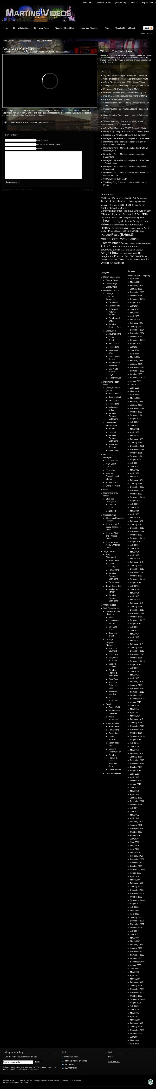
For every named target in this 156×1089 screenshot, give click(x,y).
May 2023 (134, 391)
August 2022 (135, 419)
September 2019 (137, 538)
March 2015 (135, 716)
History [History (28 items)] (105, 228)
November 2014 (137, 729)
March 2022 (135, 436)
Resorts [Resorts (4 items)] (147, 243)
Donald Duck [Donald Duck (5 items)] (116, 217)
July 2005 (134, 1006)
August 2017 (135, 623)
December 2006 (137, 951)
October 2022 (136, 412)
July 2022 (134, 422)
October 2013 (136, 767)
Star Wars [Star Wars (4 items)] (123, 253)
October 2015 (136, 695)
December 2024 (137, 330)
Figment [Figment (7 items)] (140, 217)
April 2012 (134, 794)
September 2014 (137, 736)
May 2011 (134, 815)
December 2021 (137, 446)
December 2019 (137, 528)
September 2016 (137, 661)
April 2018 (134, 596)
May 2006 (134, 972)
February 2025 (136, 323)
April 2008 (134, 914)
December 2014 (137, 726)
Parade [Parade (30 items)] (106, 234)
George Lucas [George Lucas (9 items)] (140, 221)
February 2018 (136, 603)
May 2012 (134, 791)
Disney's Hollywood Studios (110, 642)
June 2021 (134, 466)
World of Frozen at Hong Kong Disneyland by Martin (125, 79)
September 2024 (137, 340)
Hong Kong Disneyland (89, 28)
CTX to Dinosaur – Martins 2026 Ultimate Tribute (124, 82)
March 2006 (135, 979)
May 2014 (134, 750)
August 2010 (135, 835)
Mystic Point (111, 470)
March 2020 (135, 518)
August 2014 (135, 740)
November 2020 (137, 490)
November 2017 (137, 613)
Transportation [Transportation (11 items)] (141, 259)
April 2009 (134, 876)
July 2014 (134, 743)
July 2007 (134, 931)
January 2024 (136, 364)
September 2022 (137, 415)
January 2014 (136, 757)
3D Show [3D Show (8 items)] (105, 198)
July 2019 (134, 545)
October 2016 (136, 658)
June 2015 (134, 705)
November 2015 (137, 692)
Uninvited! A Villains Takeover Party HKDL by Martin (125, 92)
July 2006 (134, 968)
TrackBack (86, 194)
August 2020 (135, 501)
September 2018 (137, 579)
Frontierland (114, 347)
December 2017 (137, 610)
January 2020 (136, 524)
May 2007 (134, 938)
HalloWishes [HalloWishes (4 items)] (119, 225)
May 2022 (134, 429)
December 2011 (137, 801)
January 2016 (136, 685)
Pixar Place (113, 679)
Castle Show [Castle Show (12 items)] (108, 208)
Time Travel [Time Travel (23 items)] (125, 259)
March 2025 (135, 319)
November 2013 (137, 764)
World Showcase (62, 52)
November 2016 (137, 654)
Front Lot (112, 432)
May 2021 (134, 470)
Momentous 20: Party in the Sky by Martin (121, 89)
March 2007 (135, 941)
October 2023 (136, 374)
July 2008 (134, 907)
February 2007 (136, 945)
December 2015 (137, 688)
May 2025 (134, 313)
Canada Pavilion (15, 123)
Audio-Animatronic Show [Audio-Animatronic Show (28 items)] (117, 201)
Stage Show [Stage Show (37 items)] (109, 253)
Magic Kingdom (112, 723)
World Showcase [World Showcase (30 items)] (112, 262)
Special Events (146, 33)
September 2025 (137, 299)
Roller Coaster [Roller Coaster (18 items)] (109, 246)
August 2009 (135, 873)
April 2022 (134, 432)
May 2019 (134, 552)
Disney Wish (111, 287)
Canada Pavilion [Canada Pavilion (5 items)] (138, 205)
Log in (111, 1057)
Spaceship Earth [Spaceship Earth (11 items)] (110, 249)
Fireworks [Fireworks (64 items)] (108, 221)
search (134, 2)
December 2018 (137, 569)
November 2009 (137, 863)
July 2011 (134, 808)
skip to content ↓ (149, 2)
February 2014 (136, 753)
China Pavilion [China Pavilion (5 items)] (121, 208)
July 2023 (134, 384)
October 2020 (136, 494)
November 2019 (137, 531)
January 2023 (136, 405)
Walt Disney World (44, 41)
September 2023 (137, 378)
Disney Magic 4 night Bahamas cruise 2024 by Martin (126, 131)
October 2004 (136, 1033)
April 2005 (134, 1016)
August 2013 (135, 770)
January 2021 (136, 483)
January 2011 (136, 825)
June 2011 (134, 811)
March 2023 (135, 398)
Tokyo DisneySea (113, 586)
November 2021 (137, 449)
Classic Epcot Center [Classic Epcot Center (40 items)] (116, 214)
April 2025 (134, 316)
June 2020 (134, 507)
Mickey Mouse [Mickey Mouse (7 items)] (108, 231)
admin (7, 52)
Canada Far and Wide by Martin (18, 48)
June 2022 (134, 425)
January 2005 (136, 1027)
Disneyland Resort (41, 28)
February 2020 (136, 521)
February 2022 (136, 439)
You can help (120, 2)
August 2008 (135, 904)
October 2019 (136, 535)
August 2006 (135, 965)
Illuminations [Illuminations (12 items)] (118, 228)
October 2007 (136, 928)
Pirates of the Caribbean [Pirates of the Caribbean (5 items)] (133, 243)
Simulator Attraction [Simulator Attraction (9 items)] (129, 246)
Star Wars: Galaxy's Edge (113, 372)
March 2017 (135, 641)
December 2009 (137, 859)
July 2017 (134, 627)
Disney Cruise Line (21, 28)
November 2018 (137, 572)
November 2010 (137, 828)
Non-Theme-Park (113, 773)
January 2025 (136, 326)
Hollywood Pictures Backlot (113, 312)
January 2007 (136, 948)
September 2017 (137, 620)
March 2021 (135, 477)
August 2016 (135, 664)
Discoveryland (115, 397)
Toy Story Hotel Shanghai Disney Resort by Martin (125, 75)
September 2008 (137, 900)
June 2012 (134, 787)
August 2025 (135, 302)
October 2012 (136, 781)
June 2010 (134, 842)
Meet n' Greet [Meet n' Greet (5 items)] (142, 228)
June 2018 (134, 589)
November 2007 (137, 924)
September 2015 (137, 699)
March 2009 (135, 880)
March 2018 (135, 600)
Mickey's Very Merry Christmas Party (113, 545)
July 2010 (134, 839)
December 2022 (137, 408)
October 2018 (136, 576)
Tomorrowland (115, 378)
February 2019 (136, 562)
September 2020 (137, 497)
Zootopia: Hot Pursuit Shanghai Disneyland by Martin (126, 86)
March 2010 (135, 852)
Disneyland (111, 331)
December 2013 (137, 760)
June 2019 (134, 548)
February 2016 (136, 682)
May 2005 (134, 1013)
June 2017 (134, 630)
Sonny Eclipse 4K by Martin (115, 179)
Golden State (114, 306)
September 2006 (137, 962)
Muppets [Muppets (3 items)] (118, 231)
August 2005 (135, 1003)
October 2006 (136, 958)
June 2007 (134, 934)
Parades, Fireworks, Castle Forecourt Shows (113, 760)
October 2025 (136, 296)
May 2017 (134, 634)
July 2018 (134, 586)
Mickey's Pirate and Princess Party (112, 536)
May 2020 (134, 511)
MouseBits (69, 1064)
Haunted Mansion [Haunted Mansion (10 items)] (133, 224)
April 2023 (134, 395)
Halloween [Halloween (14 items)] (107, 224)
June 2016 (134, 671)
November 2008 (137, 893)
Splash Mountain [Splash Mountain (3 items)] (136, 250)
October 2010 (136, 832)
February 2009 (136, 883)
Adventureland (115, 334)
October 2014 (136, 733)
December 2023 (137, 367)
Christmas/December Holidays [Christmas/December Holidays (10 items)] (117, 211)
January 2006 (136, 986)
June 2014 (134, 746)
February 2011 (136, 822)
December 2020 (137, 487)
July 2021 (134, 463)
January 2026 (136, 289)
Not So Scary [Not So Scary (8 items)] (129, 231)
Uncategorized (25, 41)
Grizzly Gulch (111, 460)
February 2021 (136, 480)
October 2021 (136, 453)
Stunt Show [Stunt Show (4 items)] (132, 253)
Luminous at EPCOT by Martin (116, 125)
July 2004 (134, 1037)
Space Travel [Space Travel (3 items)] (124, 250)
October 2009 (136, 866)
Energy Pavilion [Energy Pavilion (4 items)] (129, 217)
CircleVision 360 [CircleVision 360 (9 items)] (142, 211)
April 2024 (134, 354)
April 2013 (134, 777)
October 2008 (136, 897)
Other (107, 28)
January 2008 (136, 917)
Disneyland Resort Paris (64, 28)
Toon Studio (114, 450)
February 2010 (136, 856)
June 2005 (134, 1009)
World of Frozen (113, 486)
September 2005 (137, 999)
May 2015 (134, 709)
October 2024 (136, 337)
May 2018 (134, 593)
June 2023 (134, 388)
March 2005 (135, 1020)
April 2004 (134, 1044)
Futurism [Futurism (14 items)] (127, 221)
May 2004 (134, 1040)
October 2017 (136, 617)
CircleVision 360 (30, 123)
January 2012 (136, 798)
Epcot (34, 52)
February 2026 (136, 285)
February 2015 (136, 719)
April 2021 (134, 473)
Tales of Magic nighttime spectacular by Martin (123, 121)
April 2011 (134, 818)
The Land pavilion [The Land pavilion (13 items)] (133, 256)
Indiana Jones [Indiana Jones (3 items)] (130, 228)
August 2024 (135, 343)
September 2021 (137, 456)
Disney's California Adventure (110, 296)
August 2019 (135, 542)
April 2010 (134, 849)
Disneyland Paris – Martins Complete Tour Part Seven (126, 138)
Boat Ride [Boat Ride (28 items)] (124, 204)
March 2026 (135, 282)
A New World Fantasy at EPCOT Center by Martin (124, 128)
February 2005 (136, 1023)
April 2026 (134, 278)
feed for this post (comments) (18, 194)
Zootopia (112, 511)
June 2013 (134, 774)
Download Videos (103, 2)
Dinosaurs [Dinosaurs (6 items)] (105, 217)
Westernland (114, 582)
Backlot (112, 428)
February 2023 (136, 401)
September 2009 (137, 869)
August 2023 (135, 381)
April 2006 (134, 975)
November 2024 (137, 333)
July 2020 (134, 504)
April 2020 (134, 514)
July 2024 (134, 347)
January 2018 (136, 606)
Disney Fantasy (112, 280)
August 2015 (135, 702)
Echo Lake (113, 654)
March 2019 (135, 559)
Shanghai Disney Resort (125, 28)
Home (5, 28)
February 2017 (136, 644)
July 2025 (134, 306)
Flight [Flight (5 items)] (119, 221)
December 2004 (137, 1030)
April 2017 (134, 637)
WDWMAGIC (71, 1068)
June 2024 (134, 350)
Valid (114, 1061)
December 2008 (137, 890)
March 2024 (135, 357)
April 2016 (134, 678)
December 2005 (137, 989)
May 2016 (134, 675)
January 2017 (136, 647)
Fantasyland (114, 343)
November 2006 (137, 955)
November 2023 (137, 371)
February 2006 (136, 982)
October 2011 (136, 805)
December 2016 (137, 651)
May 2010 (134, 846)
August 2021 (135, 460)
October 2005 (136, 996)
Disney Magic (112, 283)
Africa (111, 617)
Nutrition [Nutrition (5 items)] (140, 231)
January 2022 (136, 442)
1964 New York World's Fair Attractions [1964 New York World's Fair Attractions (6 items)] (128, 198)
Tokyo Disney (7, 41)
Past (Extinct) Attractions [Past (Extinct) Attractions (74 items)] (117, 236)
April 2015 (134, 712)
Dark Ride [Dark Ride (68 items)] (140, 214)
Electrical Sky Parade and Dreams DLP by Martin (124, 135)
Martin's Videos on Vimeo (76, 1061)
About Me (87, 2)
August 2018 (135, 583)
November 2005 (137, 992)
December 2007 (137, 921)
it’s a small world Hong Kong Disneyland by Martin (125, 96)
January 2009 (136, 887)
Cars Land (113, 302)
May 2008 (134, 910)
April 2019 (134, 555)
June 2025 (134, 309)
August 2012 (135, 784)
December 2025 (137, 292)
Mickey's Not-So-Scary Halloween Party (113, 527)
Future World (114, 707)
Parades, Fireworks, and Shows (113, 416)
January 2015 (136, 723)
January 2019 (136, 565)
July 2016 (134, 668)
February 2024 (136, 360)
